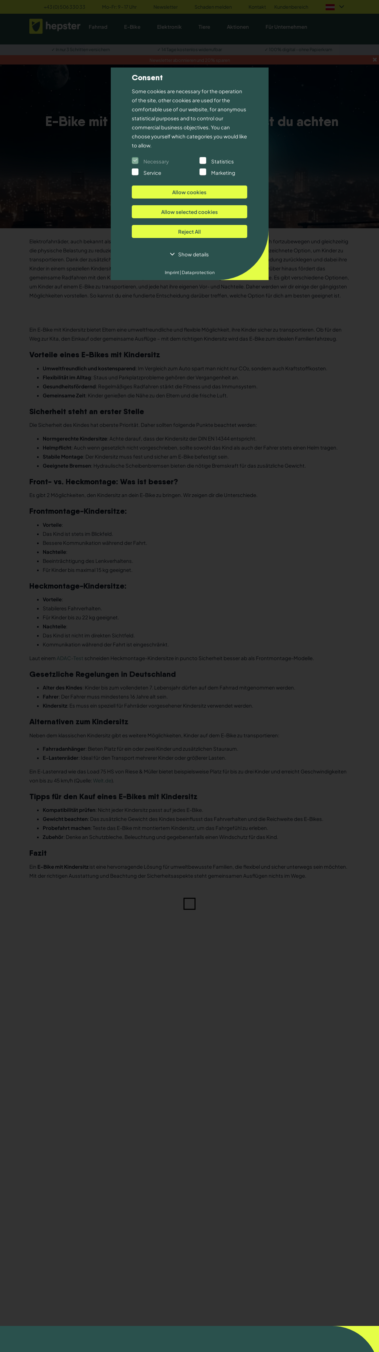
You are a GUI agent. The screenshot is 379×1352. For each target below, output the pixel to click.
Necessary (156, 161)
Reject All (189, 231)
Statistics (222, 161)
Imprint (173, 272)
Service (152, 172)
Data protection (198, 272)
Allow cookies (189, 192)
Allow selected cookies (189, 212)
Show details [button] (193, 254)
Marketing (223, 172)
